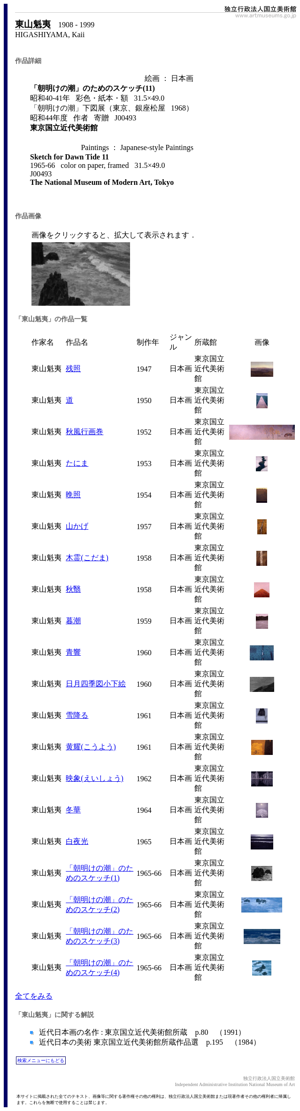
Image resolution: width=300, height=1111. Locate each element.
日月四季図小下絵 (96, 684)
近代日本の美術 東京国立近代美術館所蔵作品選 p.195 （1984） (149, 1042)
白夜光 (77, 841)
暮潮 (73, 621)
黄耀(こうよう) (91, 747)
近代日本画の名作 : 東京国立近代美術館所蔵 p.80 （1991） (141, 1032)
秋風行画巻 (84, 432)
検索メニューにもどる (40, 1060)
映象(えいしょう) (94, 778)
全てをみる (34, 996)
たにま (77, 463)
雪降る (77, 715)
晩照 (73, 495)
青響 (73, 652)
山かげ (77, 526)
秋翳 (73, 589)
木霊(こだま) (87, 558)
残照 (73, 369)
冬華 (73, 810)
